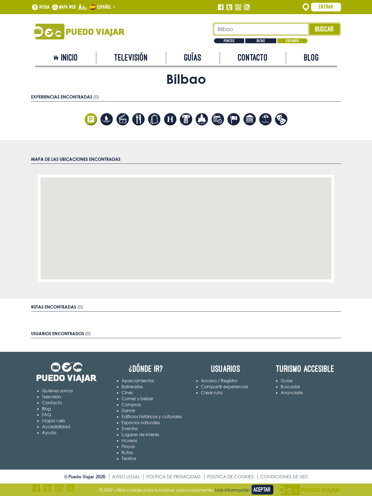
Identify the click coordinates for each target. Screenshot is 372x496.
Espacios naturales (141, 422)
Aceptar (262, 489)
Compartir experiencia (224, 386)
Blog (311, 57)
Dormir (128, 410)
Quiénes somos (57, 390)
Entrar (326, 7)
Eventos (130, 428)
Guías (193, 57)
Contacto (253, 57)
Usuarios (292, 40)
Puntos (229, 40)
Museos (129, 440)
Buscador (290, 386)
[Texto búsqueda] (261, 29)
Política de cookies (230, 476)
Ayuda (44, 7)
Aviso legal (126, 476)
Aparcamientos (138, 380)
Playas (128, 446)
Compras (131, 404)
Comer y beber (137, 398)
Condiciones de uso (284, 476)
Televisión (131, 57)
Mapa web (67, 7)
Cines (127, 392)
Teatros (129, 458)
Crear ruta (211, 392)
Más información (232, 490)
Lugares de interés (140, 434)
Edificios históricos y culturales (152, 416)
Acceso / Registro (219, 380)
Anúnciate (292, 392)
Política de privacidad (173, 476)
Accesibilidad (56, 426)
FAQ (46, 414)
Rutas (261, 40)
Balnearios (132, 386)
